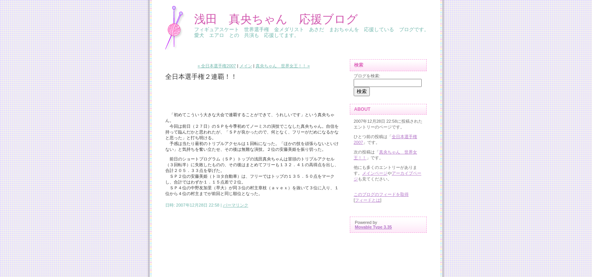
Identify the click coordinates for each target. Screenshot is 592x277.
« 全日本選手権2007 (217, 65)
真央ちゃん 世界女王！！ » (283, 65)
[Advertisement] (210, 96)
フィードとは (367, 200)
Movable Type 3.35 (373, 227)
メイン (245, 65)
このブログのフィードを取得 (381, 194)
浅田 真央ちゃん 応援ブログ (276, 19)
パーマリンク (235, 205)
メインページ (374, 173)
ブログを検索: (367, 75)
